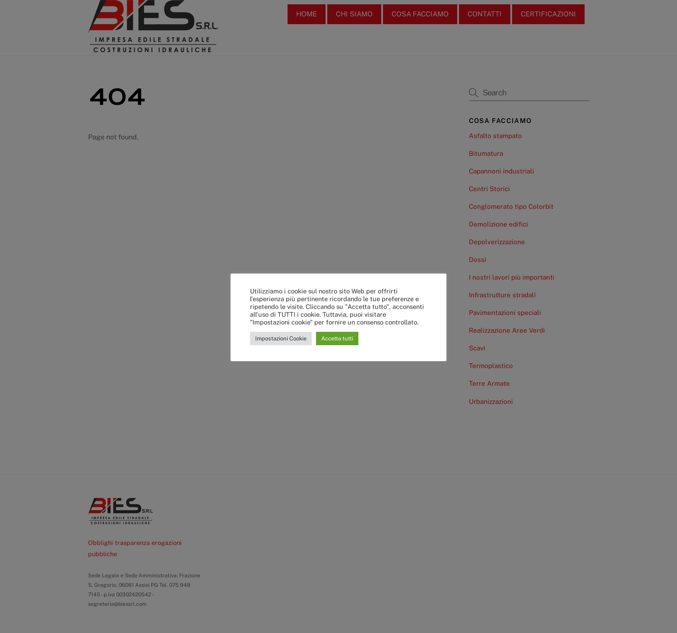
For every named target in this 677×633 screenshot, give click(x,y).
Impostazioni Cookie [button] (281, 338)
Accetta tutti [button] (337, 338)
